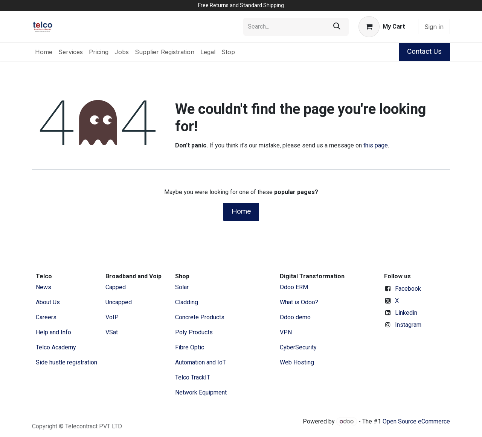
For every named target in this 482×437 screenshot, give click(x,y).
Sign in (434, 26)
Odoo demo (295, 317)
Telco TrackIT (192, 377)
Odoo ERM (295, 287)
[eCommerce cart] (381, 26)
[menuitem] (43, 51)
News (43, 287)
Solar (182, 287)
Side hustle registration (66, 362)
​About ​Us (48, 302)
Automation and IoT (200, 362)
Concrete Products (199, 317)
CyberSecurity (298, 347)
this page (375, 145)
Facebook (408, 288)
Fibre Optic (189, 347)
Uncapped (119, 302)
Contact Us (424, 51)
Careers (46, 317)
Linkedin (406, 312)
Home (241, 211)
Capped (116, 287)
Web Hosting (297, 362)
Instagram (408, 324)
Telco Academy (56, 347)
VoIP (112, 317)
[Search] (337, 27)
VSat (111, 332)
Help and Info (53, 332)
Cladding (186, 302)
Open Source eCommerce (416, 421)
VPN (286, 332)
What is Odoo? (299, 302)
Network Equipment (201, 392)
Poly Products (194, 332)
